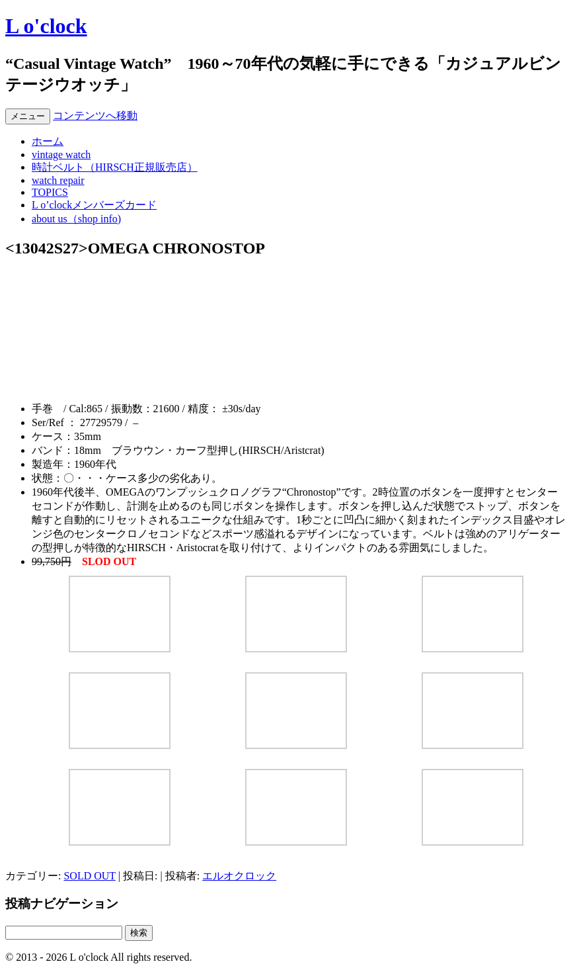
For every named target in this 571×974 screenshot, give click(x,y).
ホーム (47, 141)
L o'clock (46, 26)
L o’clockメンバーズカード (94, 204)
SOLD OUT (89, 875)
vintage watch (61, 154)
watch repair (58, 180)
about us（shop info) (76, 218)
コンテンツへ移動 (95, 115)
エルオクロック (239, 875)
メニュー (28, 116)
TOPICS (50, 192)
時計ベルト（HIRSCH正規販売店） (115, 167)
